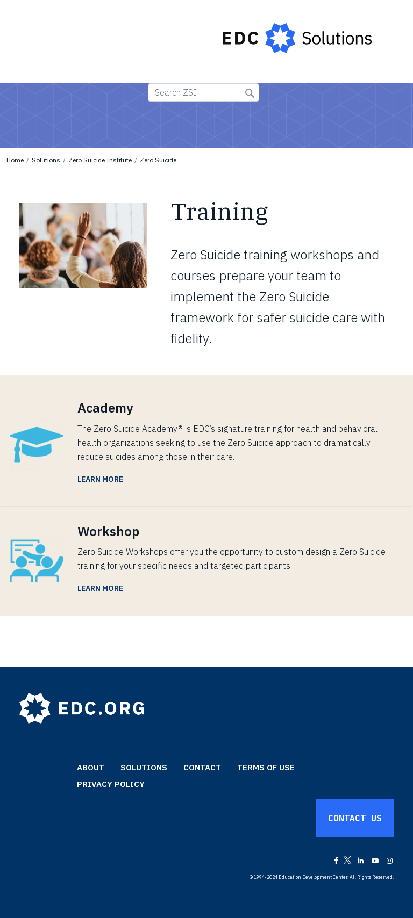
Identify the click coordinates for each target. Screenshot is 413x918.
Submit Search (249, 93)
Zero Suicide (158, 160)
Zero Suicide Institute (100, 160)
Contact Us (355, 818)
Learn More (100, 479)
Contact (202, 767)
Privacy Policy (111, 784)
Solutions (46, 160)
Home (15, 160)
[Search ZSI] (203, 92)
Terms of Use (266, 767)
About (90, 767)
